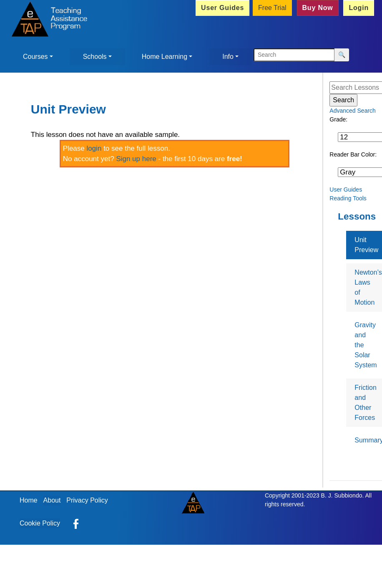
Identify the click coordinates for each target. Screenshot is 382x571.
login (94, 148)
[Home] (47, 20)
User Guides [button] (222, 7)
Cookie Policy (40, 523)
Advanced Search (352, 110)
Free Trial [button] (272, 7)
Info (228, 56)
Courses (35, 56)
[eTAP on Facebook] (76, 523)
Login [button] (359, 7)
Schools (95, 56)
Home (29, 500)
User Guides (345, 189)
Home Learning (164, 56)
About (52, 500)
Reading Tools (347, 198)
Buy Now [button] (317, 7)
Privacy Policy (87, 500)
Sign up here (136, 159)
